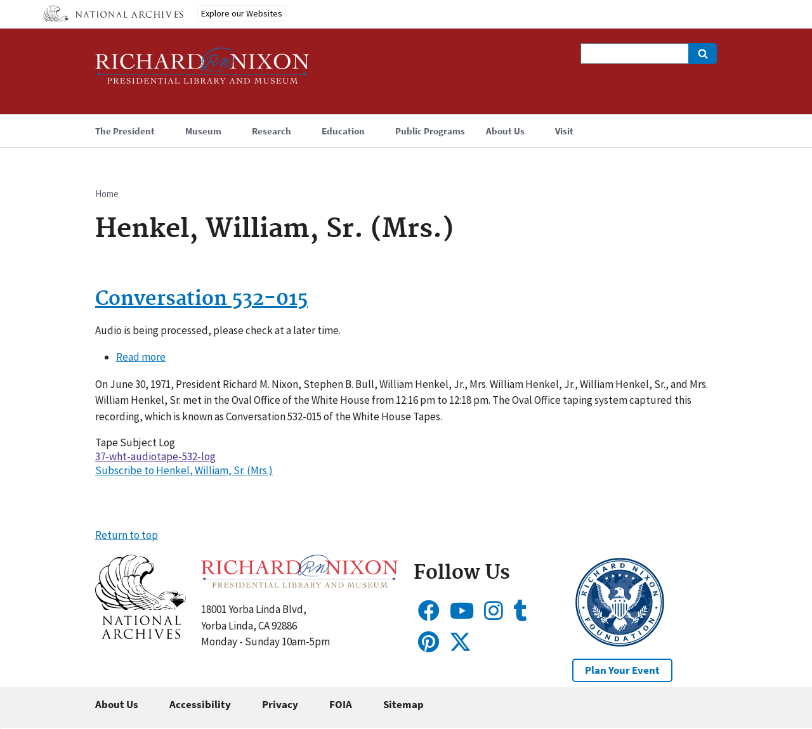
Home (107, 194)
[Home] (202, 71)
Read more (141, 357)
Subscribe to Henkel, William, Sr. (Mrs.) (184, 470)
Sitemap (403, 704)
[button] (140, 635)
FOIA (340, 704)
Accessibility (200, 704)
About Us (116, 704)
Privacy (280, 704)
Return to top (126, 535)
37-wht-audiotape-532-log (155, 456)
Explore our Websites (241, 13)
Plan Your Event (622, 670)
